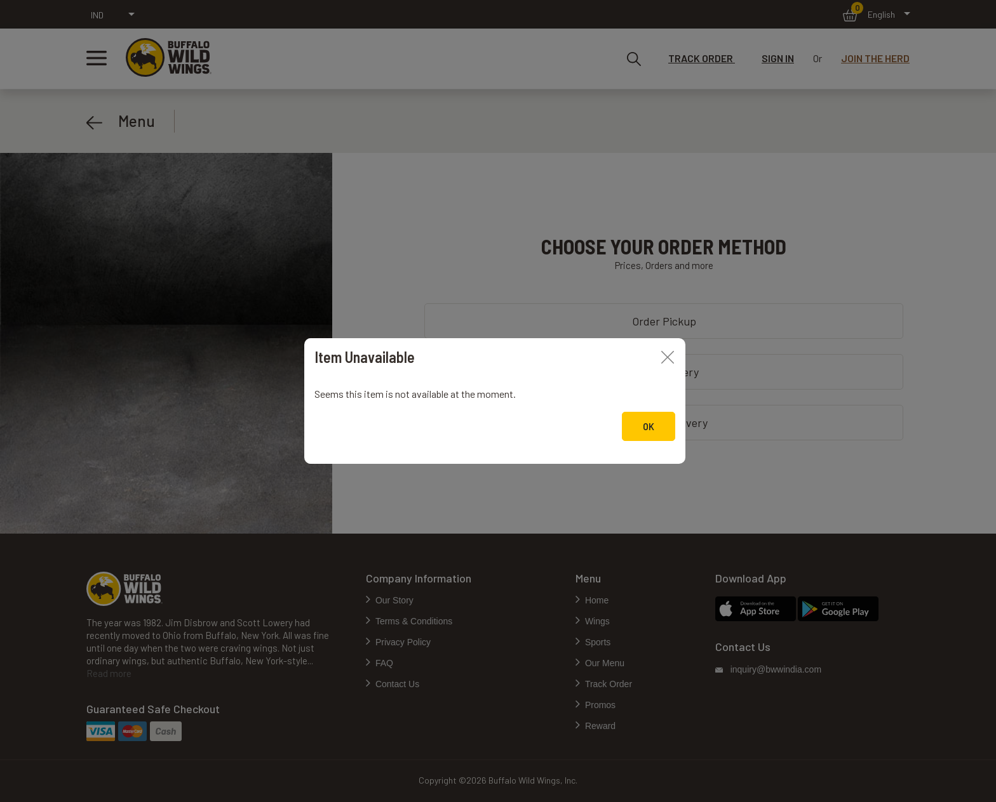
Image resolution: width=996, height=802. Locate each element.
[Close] (667, 356)
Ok (648, 426)
